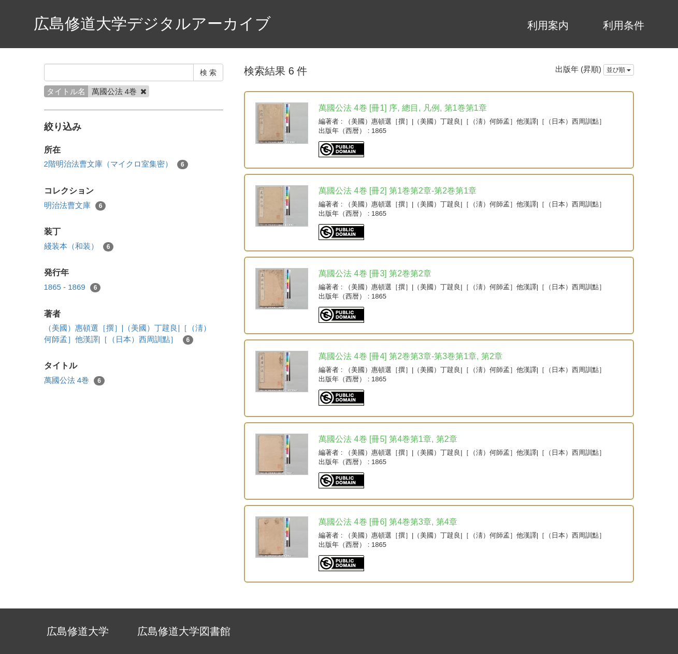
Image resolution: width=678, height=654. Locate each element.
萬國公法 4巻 (74, 380)
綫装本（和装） (79, 246)
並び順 (619, 69)
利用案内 (548, 25)
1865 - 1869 (72, 287)
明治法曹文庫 (75, 206)
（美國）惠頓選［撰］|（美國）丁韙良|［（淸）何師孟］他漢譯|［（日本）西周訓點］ (127, 333)
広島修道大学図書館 (183, 631)
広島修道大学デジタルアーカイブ (152, 23)
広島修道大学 (78, 631)
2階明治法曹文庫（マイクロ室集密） (116, 164)
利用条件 (623, 25)
